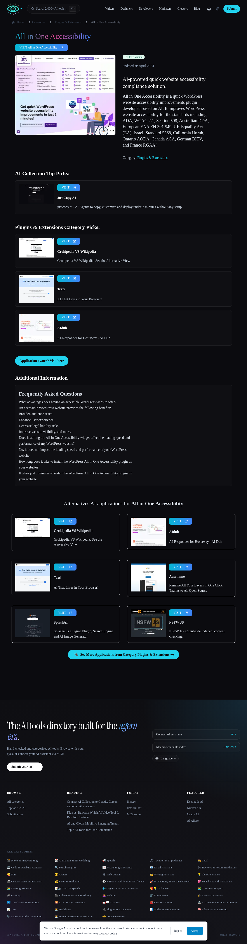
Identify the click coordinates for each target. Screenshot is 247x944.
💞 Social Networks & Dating (215, 881)
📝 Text (11, 909)
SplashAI (61, 622)
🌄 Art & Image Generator (70, 902)
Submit (232, 8)
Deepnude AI (195, 801)
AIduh (62, 328)
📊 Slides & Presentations (165, 909)
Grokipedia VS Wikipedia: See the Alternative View (93, 261)
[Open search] (53, 9)
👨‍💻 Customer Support (210, 888)
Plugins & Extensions (68, 22)
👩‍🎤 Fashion (108, 895)
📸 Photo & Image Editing (22, 860)
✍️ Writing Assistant (162, 874)
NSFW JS (176, 622)
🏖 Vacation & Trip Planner (166, 860)
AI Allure (193, 820)
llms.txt (131, 801)
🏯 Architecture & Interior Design (217, 902)
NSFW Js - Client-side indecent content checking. (196, 633)
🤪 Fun (11, 874)
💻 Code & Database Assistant (24, 867)
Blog (197, 8)
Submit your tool (24, 767)
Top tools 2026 (16, 808)
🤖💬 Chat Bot (111, 902)
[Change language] (218, 9)
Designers (126, 8)
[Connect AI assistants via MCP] (196, 735)
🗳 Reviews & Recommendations (217, 867)
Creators (182, 8)
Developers (146, 8)
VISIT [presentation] (69, 187)
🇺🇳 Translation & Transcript (23, 902)
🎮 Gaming (13, 895)
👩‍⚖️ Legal (203, 860)
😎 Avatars (61, 874)
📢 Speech (108, 860)
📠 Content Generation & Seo (24, 881)
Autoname (177, 576)
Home (18, 22)
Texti (61, 289)
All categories (15, 801)
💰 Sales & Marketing (67, 881)
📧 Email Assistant (161, 867)
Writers (109, 8)
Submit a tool (15, 814)
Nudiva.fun (194, 808)
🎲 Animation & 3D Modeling (72, 860)
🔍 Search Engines (66, 867)
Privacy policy (108, 933)
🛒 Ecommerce (159, 895)
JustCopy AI (66, 198)
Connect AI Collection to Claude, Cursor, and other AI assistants (92, 804)
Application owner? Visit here (41, 361)
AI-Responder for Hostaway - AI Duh (83, 338)
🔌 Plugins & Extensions (116, 909)
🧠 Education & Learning (212, 909)
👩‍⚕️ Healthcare (63, 909)
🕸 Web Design (111, 874)
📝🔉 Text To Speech (67, 888)
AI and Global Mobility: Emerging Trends (93, 823)
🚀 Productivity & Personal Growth (170, 881)
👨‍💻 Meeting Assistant (19, 888)
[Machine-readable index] (196, 747)
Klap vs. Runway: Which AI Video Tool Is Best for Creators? (93, 815)
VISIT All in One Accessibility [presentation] (41, 47)
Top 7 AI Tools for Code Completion (89, 830)
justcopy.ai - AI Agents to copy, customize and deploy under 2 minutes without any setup (119, 207)
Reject (178, 930)
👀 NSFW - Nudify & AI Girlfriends (123, 881)
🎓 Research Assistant (210, 895)
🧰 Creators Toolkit (161, 902)
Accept (195, 930)
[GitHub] (209, 9)
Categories (36, 22)
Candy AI (193, 814)
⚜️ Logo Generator (113, 916)
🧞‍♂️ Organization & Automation (120, 888)
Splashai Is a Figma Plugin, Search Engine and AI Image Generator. (83, 633)
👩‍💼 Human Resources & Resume (73, 916)
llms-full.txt (134, 808)
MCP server (134, 814)
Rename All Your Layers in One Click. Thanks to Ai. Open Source (196, 587)
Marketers (165, 8)
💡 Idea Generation (209, 874)
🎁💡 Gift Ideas (159, 888)
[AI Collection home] (14, 9)
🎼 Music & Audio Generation (24, 916)
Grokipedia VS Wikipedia (76, 251)
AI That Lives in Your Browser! (79, 299)
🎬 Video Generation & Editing (73, 895)
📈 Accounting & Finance (117, 867)
